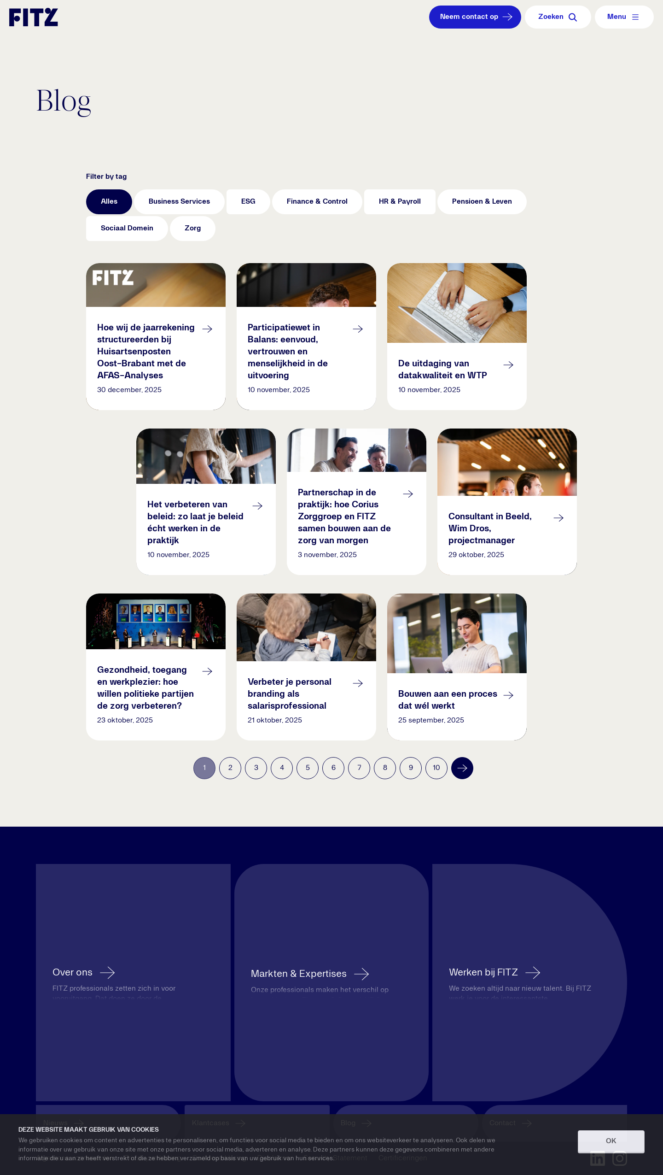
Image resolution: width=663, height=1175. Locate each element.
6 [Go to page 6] (334, 768)
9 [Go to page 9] (411, 768)
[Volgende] (462, 768)
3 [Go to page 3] (256, 768)
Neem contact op (477, 17)
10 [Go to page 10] (436, 768)
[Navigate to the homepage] (33, 17)
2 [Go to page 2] (230, 768)
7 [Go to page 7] (359, 768)
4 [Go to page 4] (282, 768)
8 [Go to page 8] (385, 768)
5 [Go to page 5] (308, 768)
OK (611, 1141)
